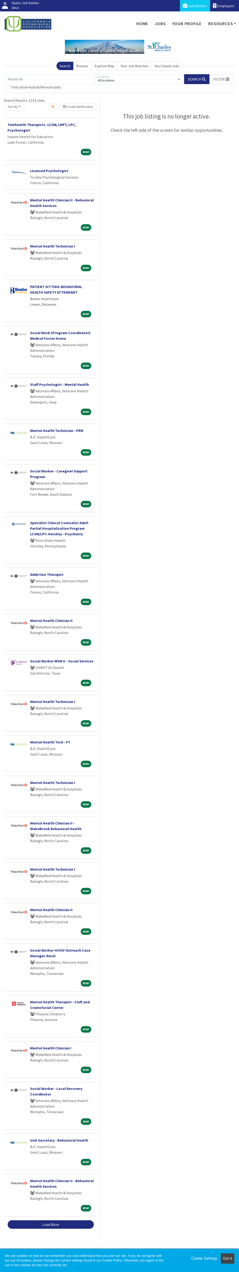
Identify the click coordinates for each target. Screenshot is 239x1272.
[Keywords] (50, 79)
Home (142, 23)
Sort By (13, 107)
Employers (223, 6)
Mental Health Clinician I (50, 1048)
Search (65, 66)
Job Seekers (195, 6)
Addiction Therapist (46, 574)
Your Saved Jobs (167, 66)
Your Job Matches (134, 66)
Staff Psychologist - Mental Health (59, 384)
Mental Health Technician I (52, 246)
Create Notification (78, 107)
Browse (82, 66)
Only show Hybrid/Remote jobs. (36, 87)
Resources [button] (220, 23)
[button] (221, 79)
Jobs (160, 23)
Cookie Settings (204, 1258)
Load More (50, 1224)
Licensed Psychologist (49, 170)
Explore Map (104, 66)
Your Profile (187, 23)
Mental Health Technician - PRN (56, 430)
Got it (227, 1258)
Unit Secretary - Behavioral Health (59, 1140)
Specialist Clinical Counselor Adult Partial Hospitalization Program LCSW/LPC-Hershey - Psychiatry (59, 528)
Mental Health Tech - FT (50, 742)
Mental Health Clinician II (51, 620)
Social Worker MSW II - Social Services (62, 661)
